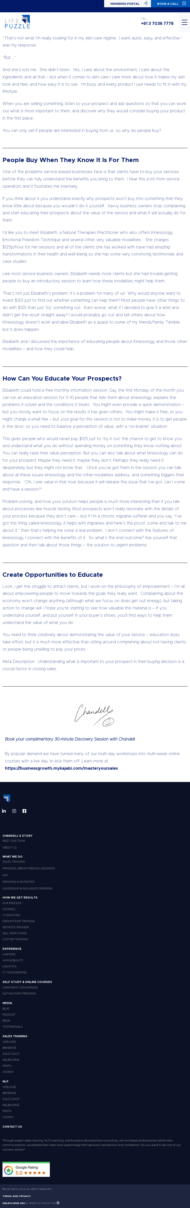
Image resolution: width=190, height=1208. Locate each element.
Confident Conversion (20, 987)
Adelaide (9, 1041)
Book (6, 1020)
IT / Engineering (15, 972)
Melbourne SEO (14, 1203)
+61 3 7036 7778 (157, 24)
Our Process (12, 903)
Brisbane (9, 1047)
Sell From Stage (15, 933)
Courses (9, 909)
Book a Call (171, 3)
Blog (6, 1008)
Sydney (8, 1072)
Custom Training (15, 939)
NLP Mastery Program (19, 993)
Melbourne (11, 1060)
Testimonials (13, 1026)
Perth (7, 1066)
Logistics (9, 966)
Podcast (9, 1014)
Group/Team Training (19, 921)
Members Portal (128, 3)
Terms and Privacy (17, 1196)
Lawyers (9, 954)
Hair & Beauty (13, 960)
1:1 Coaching (11, 915)
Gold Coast (11, 1054)
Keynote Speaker (16, 927)
